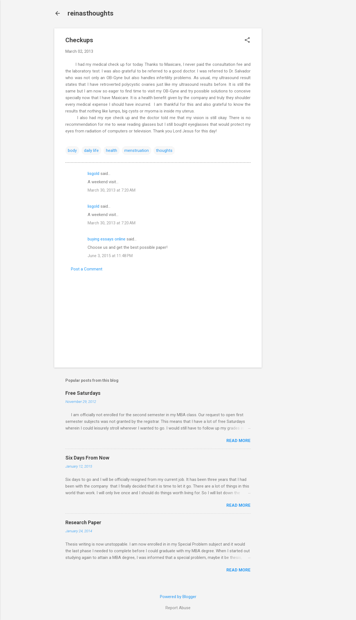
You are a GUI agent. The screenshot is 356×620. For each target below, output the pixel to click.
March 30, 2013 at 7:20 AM (111, 190)
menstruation (136, 150)
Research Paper (83, 522)
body (72, 150)
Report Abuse (178, 607)
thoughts (164, 150)
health (111, 150)
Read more (238, 440)
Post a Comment (86, 269)
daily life (91, 150)
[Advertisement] (284, 111)
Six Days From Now (87, 458)
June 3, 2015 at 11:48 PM (110, 255)
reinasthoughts (90, 13)
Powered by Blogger (178, 596)
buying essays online (106, 239)
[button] (247, 40)
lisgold (93, 173)
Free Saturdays (82, 393)
